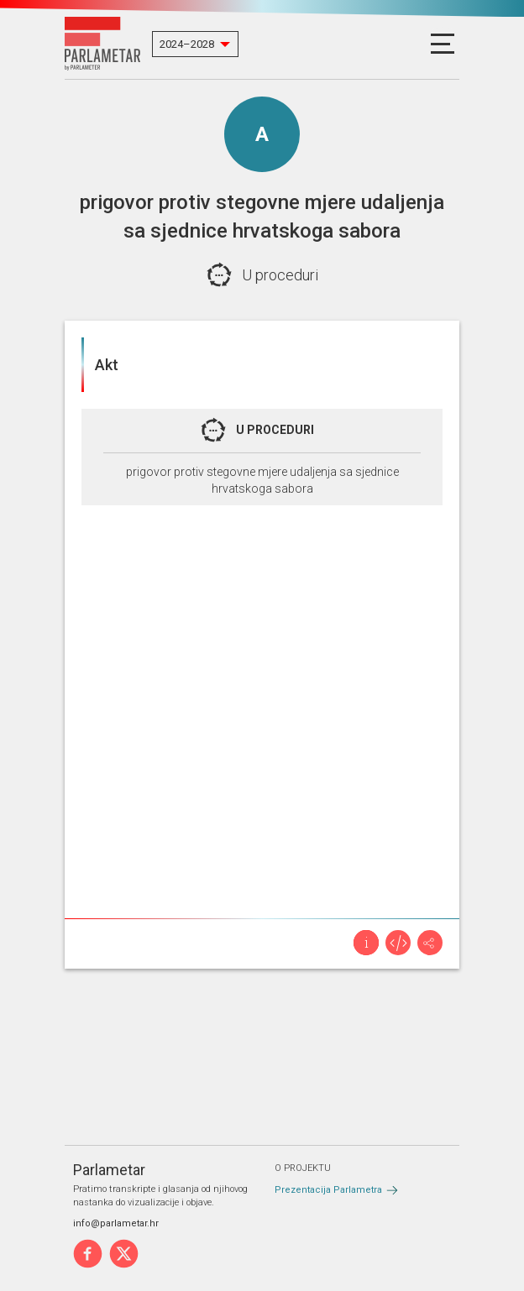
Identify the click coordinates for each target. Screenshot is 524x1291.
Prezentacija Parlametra (328, 1189)
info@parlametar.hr (116, 1223)
